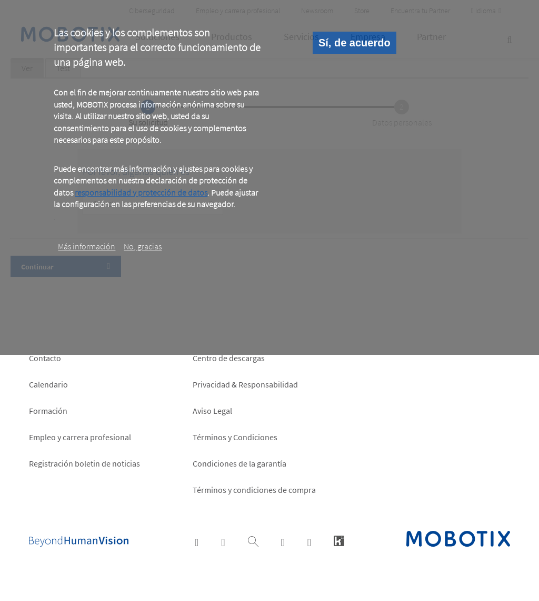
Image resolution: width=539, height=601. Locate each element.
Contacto (45, 358)
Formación (48, 410)
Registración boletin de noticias (84, 463)
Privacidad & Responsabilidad (245, 384)
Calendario (48, 384)
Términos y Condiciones (235, 437)
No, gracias (143, 246)
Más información (86, 246)
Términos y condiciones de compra (254, 489)
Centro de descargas (229, 358)
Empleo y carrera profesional (80, 437)
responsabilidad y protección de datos (141, 192)
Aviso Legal (212, 410)
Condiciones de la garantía (239, 463)
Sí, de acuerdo (354, 43)
